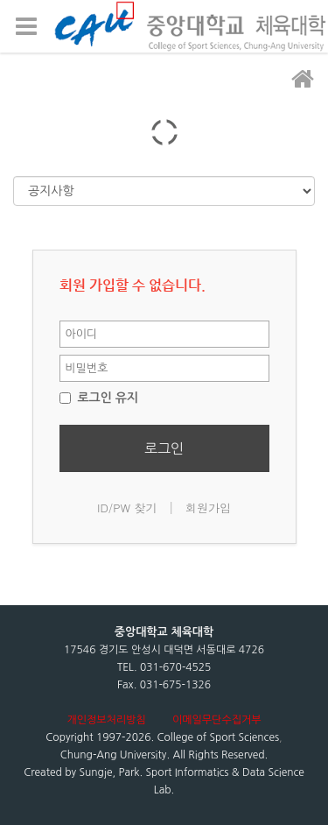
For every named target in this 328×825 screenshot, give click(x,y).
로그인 (164, 448)
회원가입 (208, 507)
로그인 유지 (99, 397)
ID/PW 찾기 (127, 507)
